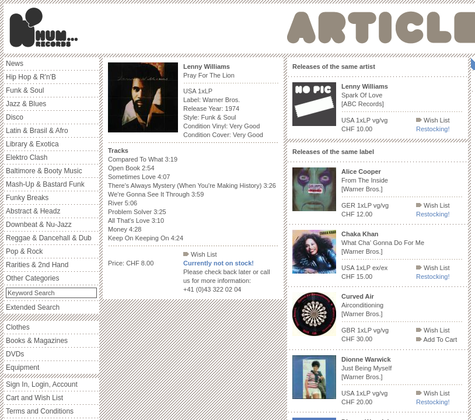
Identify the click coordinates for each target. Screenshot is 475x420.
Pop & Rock (24, 251)
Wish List (200, 254)
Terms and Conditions (40, 411)
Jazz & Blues (26, 104)
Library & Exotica (32, 144)
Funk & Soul (25, 90)
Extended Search (33, 307)
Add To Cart (436, 339)
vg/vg (379, 120)
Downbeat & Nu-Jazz (39, 224)
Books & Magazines (37, 341)
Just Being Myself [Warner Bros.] (366, 368)
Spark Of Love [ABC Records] (364, 95)
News (14, 64)
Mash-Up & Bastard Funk (45, 184)
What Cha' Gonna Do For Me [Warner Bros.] (382, 242)
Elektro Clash (26, 157)
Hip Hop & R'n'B (31, 77)
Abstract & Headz (33, 211)
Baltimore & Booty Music (44, 171)
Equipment (22, 367)
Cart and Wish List (34, 398)
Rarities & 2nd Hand (37, 265)
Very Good (244, 126)
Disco (14, 117)
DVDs (15, 354)
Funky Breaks (27, 198)
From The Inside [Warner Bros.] (364, 180)
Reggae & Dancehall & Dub (49, 238)
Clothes (18, 327)
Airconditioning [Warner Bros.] (362, 305)
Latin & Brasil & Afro (37, 131)
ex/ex (379, 267)
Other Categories (32, 278)
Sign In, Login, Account (42, 384)
